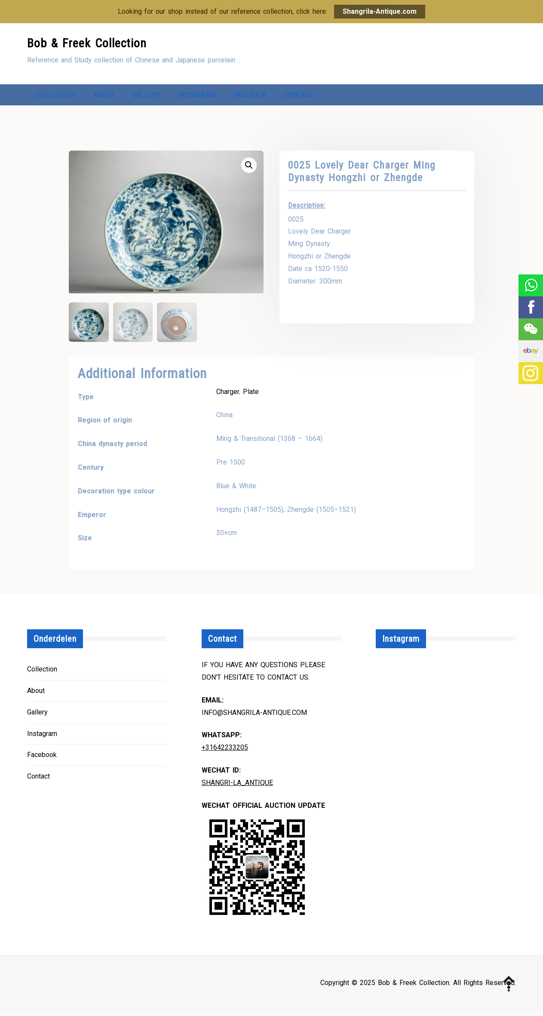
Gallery (146, 97)
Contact (298, 97)
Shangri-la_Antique (237, 788)
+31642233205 (225, 752)
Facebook (250, 97)
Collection (56, 97)
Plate (251, 396)
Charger (227, 396)
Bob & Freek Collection (87, 43)
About (104, 97)
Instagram (196, 97)
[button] (249, 169)
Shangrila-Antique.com (380, 11)
